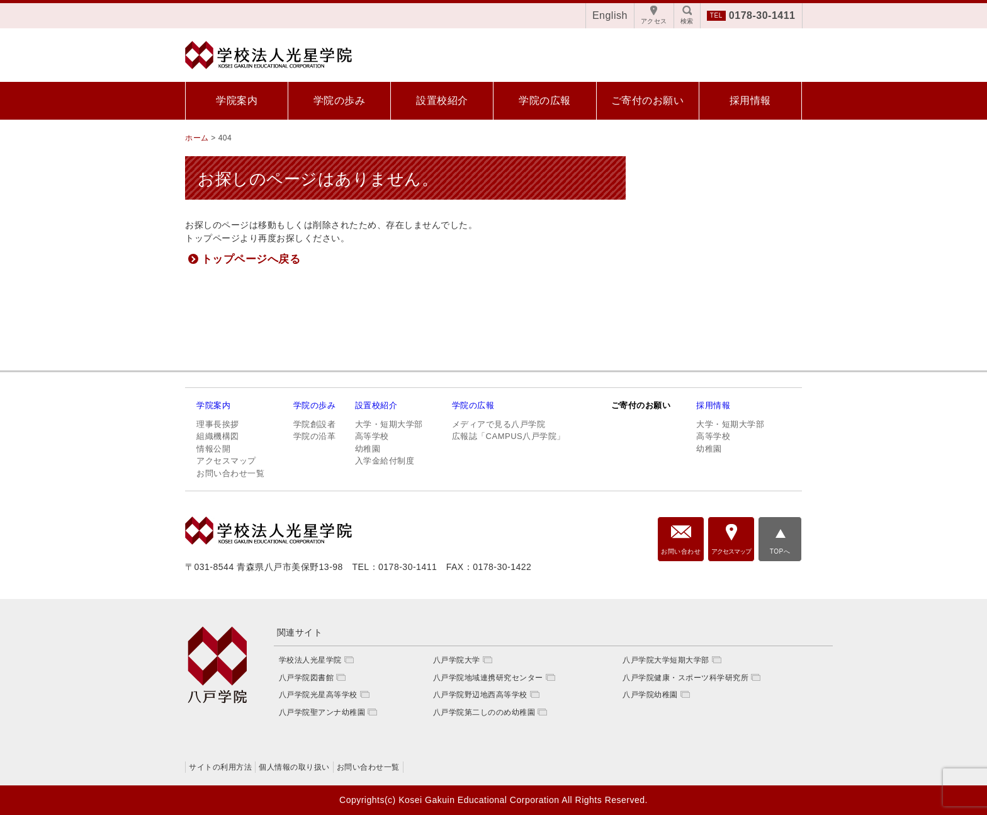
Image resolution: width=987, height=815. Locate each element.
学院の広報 (545, 100)
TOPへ (780, 551)
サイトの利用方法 (220, 767)
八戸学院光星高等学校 (318, 694)
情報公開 (213, 448)
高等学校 (372, 436)
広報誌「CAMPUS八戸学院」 (508, 436)
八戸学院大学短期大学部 (666, 660)
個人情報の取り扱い (294, 767)
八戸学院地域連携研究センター (488, 677)
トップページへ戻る (251, 259)
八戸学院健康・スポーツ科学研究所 (685, 677)
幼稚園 (368, 448)
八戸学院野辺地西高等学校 (480, 694)
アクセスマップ (226, 460)
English (610, 15)
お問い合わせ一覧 (230, 473)
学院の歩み (339, 100)
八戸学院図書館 (306, 677)
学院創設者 (314, 424)
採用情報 (750, 100)
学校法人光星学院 (310, 660)
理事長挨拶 (217, 424)
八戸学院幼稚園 (650, 694)
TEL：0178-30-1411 (394, 567)
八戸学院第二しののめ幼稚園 (484, 712)
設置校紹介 (442, 100)
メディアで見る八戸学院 (499, 424)
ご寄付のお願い (647, 100)
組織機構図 (217, 436)
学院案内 (236, 100)
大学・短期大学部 (389, 424)
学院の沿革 (314, 436)
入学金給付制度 (385, 460)
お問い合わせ (681, 551)
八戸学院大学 (456, 660)
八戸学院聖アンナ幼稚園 (322, 712)
